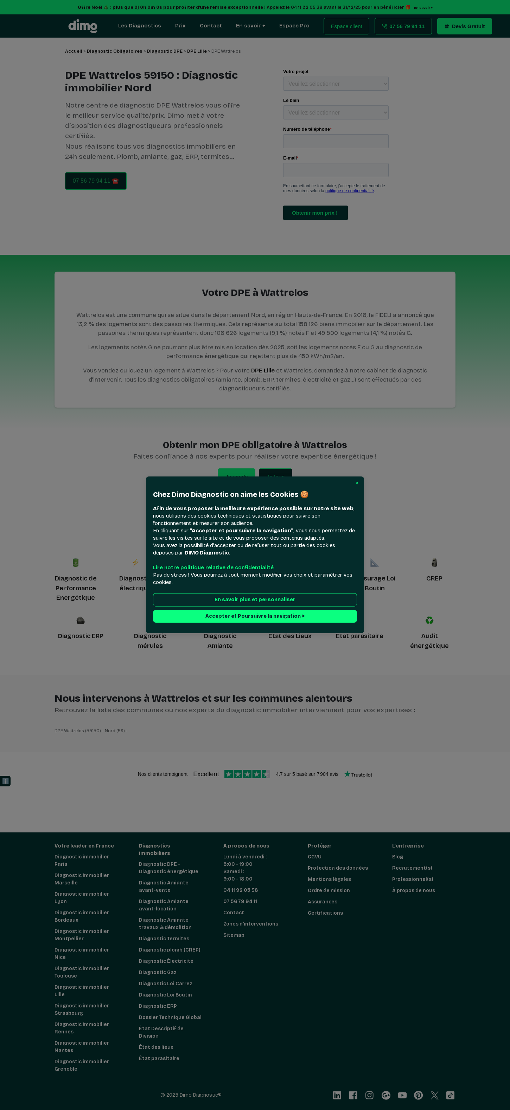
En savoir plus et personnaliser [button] (255, 600)
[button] (357, 483)
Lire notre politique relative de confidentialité (213, 568)
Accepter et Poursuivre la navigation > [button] (255, 616)
